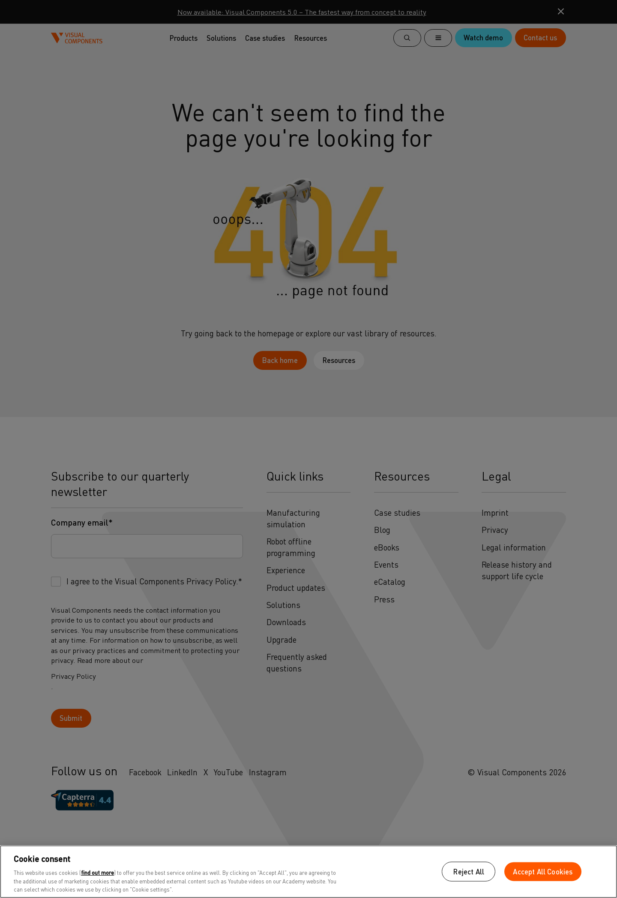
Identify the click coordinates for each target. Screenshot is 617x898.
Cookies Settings (397, 871)
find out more (97, 872)
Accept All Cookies (542, 871)
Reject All (468, 871)
